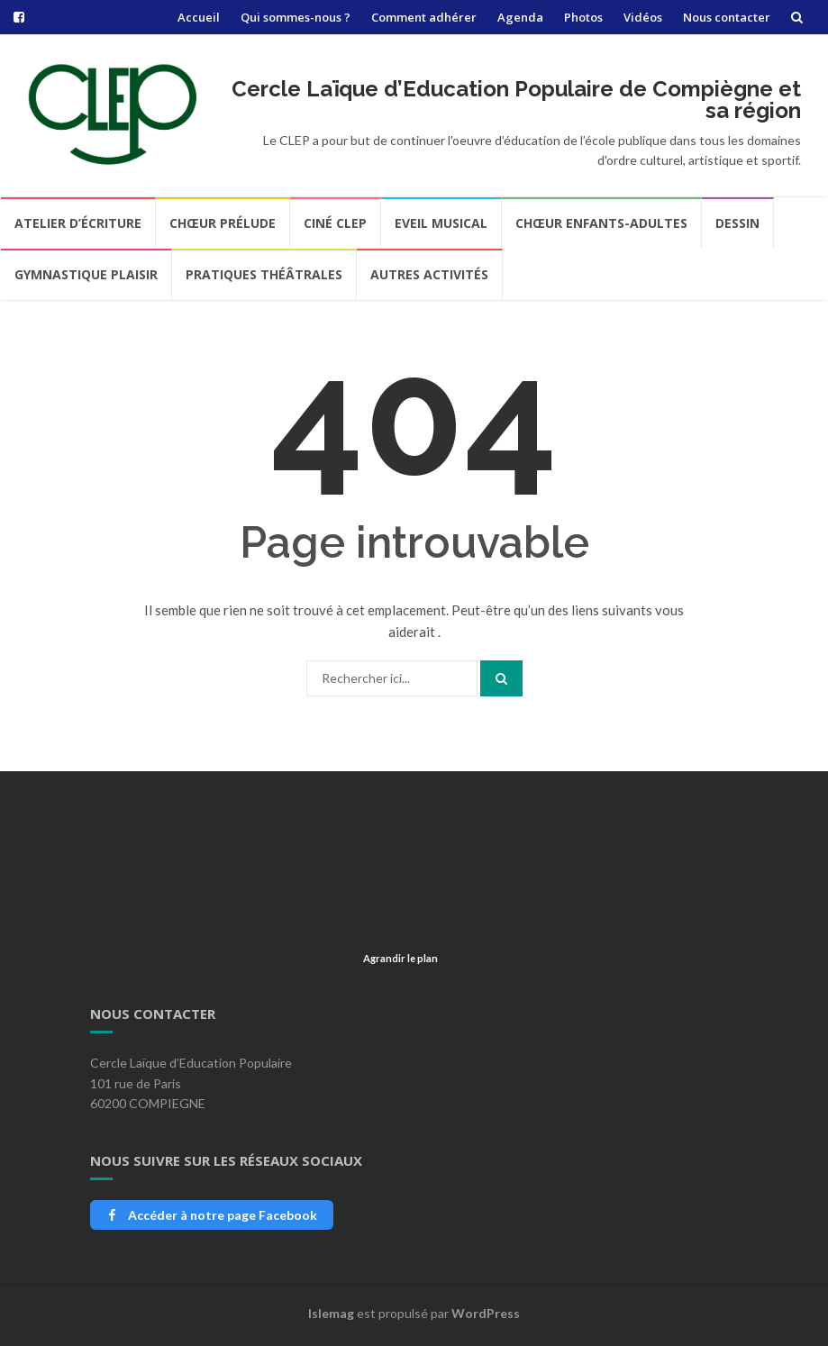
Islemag (331, 1313)
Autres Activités (429, 274)
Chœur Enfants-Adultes (601, 223)
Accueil (198, 17)
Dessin (737, 223)
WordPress (485, 1313)
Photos (583, 17)
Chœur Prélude (222, 223)
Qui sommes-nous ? (295, 17)
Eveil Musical (441, 223)
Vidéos (642, 17)
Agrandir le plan (400, 958)
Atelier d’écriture (77, 223)
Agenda (520, 17)
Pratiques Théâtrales (264, 274)
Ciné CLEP (335, 223)
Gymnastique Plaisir (86, 274)
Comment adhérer (424, 17)
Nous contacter (726, 17)
